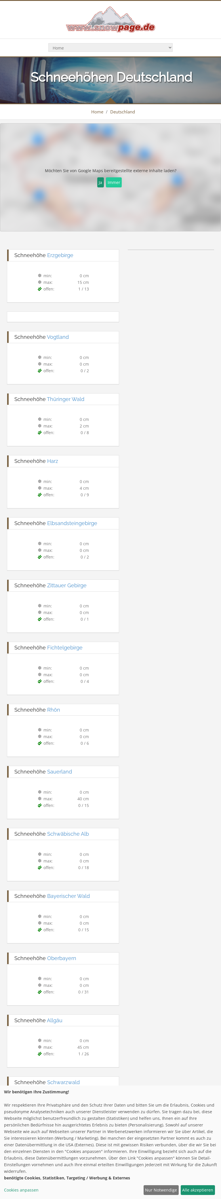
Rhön (53, 710)
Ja (100, 182)
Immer (114, 182)
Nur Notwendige (161, 1190)
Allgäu (54, 1020)
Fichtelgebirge (65, 648)
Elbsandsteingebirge (72, 523)
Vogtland (58, 337)
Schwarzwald (63, 1082)
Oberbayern (61, 958)
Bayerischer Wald (68, 896)
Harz (52, 461)
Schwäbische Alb (68, 834)
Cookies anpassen (21, 1190)
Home (97, 112)
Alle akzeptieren (197, 1190)
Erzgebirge (60, 255)
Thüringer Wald (65, 399)
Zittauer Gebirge (67, 585)
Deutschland (122, 112)
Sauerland (59, 772)
